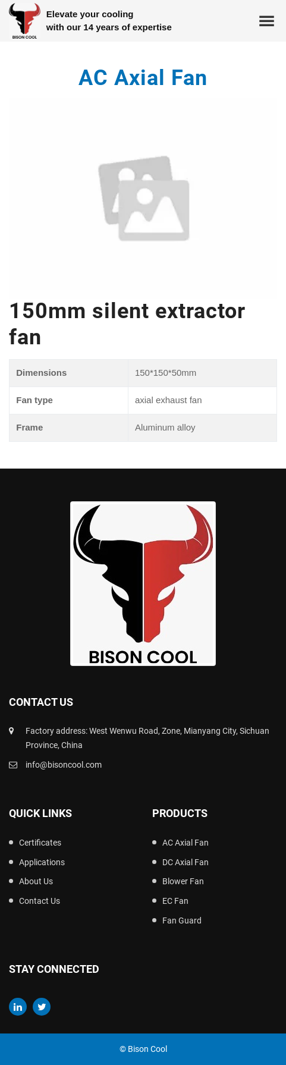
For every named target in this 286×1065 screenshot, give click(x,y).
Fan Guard (182, 920)
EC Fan (175, 901)
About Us (36, 881)
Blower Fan (183, 881)
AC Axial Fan (185, 842)
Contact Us (39, 901)
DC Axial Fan (185, 862)
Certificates (40, 842)
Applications (42, 862)
